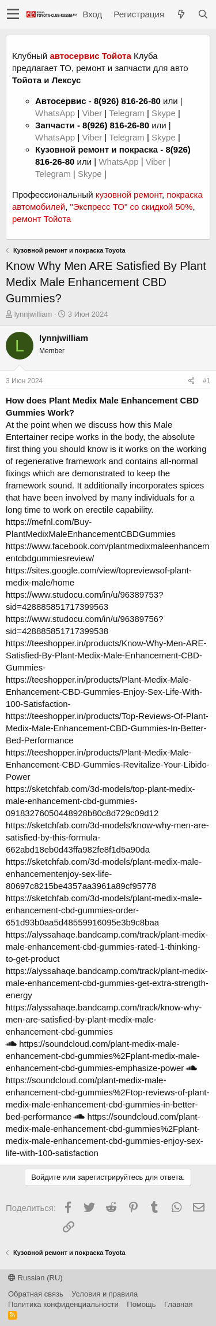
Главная (178, 1304)
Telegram (128, 113)
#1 (206, 381)
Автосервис (60, 101)
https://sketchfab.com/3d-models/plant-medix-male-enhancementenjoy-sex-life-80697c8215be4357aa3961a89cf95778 (104, 874)
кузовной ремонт (129, 194)
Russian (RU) (35, 1277)
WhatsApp (56, 113)
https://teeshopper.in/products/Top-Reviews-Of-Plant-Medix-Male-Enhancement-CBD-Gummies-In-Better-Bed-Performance (107, 728)
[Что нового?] (181, 14)
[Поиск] (203, 14)
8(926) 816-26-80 (127, 101)
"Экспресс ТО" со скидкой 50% (131, 207)
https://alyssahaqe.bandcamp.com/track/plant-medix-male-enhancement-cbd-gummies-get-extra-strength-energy (107, 983)
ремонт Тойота (41, 219)
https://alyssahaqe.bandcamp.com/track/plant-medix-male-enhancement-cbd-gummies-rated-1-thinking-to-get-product (107, 946)
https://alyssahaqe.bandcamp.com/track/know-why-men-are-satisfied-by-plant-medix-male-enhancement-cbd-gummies (104, 1019)
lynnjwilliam (33, 314)
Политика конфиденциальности (63, 1304)
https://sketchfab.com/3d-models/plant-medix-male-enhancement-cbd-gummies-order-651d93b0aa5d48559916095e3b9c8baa (104, 910)
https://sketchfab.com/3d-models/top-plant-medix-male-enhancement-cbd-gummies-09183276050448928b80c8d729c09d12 (100, 801)
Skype (164, 113)
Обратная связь (35, 1294)
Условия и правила (104, 1294)
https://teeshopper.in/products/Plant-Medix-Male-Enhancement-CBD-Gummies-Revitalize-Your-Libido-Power (108, 764)
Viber (92, 113)
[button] (13, 14)
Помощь (141, 1304)
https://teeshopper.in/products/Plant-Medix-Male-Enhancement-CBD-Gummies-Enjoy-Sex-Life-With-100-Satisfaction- (104, 692)
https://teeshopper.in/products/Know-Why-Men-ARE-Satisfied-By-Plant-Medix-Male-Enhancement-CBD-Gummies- (106, 655)
